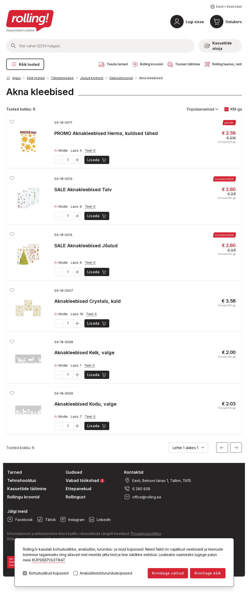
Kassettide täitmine (26, 488)
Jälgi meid (17, 511)
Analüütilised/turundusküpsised (106, 573)
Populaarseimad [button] (202, 109)
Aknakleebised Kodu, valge (85, 404)
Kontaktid (133, 472)
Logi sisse (195, 22)
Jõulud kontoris (91, 78)
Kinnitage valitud (168, 573)
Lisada (97, 159)
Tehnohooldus (21, 480)
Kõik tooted (25, 64)
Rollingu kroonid (23, 496)
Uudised (74, 472)
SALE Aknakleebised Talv (83, 189)
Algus (16, 78)
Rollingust (75, 496)
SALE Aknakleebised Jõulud (86, 245)
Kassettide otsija (218, 46)
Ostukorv (233, 22)
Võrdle (61, 151)
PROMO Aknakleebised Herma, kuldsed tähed (106, 133)
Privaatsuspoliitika (146, 533)
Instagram (72, 519)
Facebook (20, 519)
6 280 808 (137, 489)
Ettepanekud (78, 488)
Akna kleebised (151, 78)
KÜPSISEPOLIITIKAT (48, 560)
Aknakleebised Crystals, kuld (87, 301)
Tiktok (46, 519)
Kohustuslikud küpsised (48, 573)
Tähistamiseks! (62, 78)
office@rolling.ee (142, 497)
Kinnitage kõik (207, 573)
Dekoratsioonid (121, 78)
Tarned (14, 472)
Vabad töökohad (85, 480)
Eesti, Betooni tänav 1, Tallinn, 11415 (157, 480)
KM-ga (236, 109)
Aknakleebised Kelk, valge (84, 352)
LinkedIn (99, 519)
